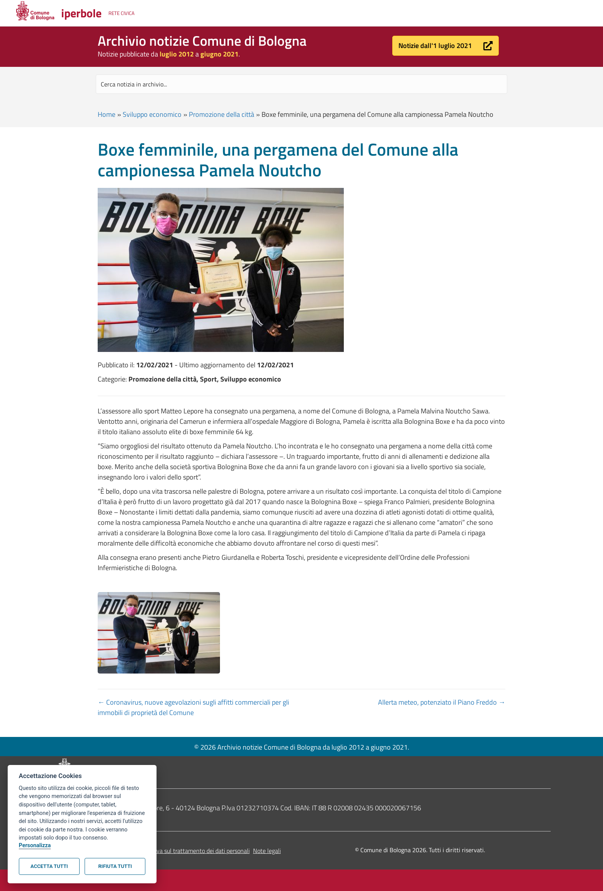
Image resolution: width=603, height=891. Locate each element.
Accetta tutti (49, 866)
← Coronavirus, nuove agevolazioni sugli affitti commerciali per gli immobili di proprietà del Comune (193, 707)
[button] (445, 46)
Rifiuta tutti (115, 866)
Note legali (267, 850)
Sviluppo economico (152, 114)
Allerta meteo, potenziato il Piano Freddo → (441, 702)
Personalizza (35, 845)
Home (106, 114)
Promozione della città (221, 114)
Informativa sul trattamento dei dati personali (191, 850)
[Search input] (301, 84)
